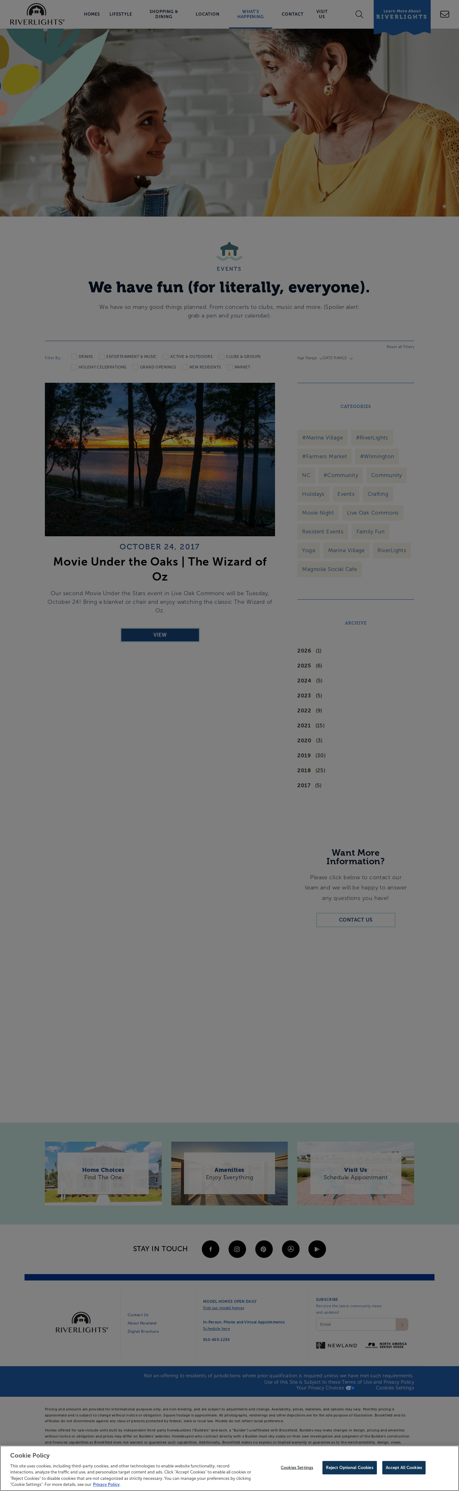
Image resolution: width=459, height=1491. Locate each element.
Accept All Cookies (404, 1471)
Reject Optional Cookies (349, 1471)
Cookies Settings (297, 1471)
